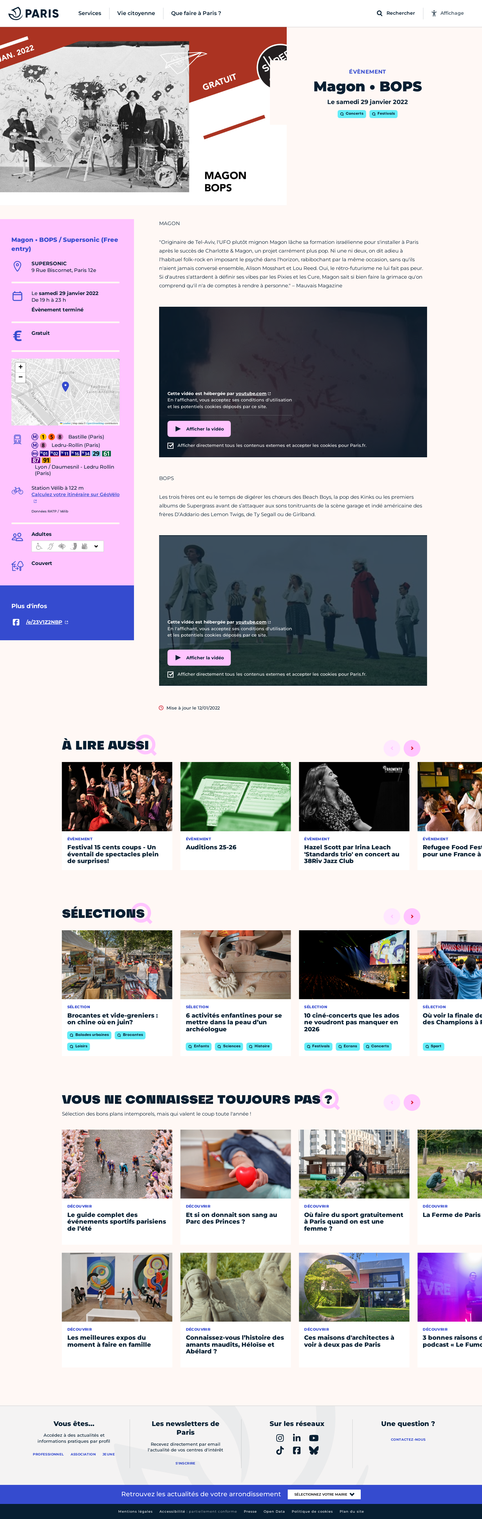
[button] (65, 386)
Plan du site (352, 1511)
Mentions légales (135, 1511)
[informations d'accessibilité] (67, 546)
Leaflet (65, 423)
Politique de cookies (312, 1511)
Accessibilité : (198, 1511)
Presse (250, 1511)
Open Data (274, 1511)
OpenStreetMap (95, 423)
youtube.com (251, 393)
